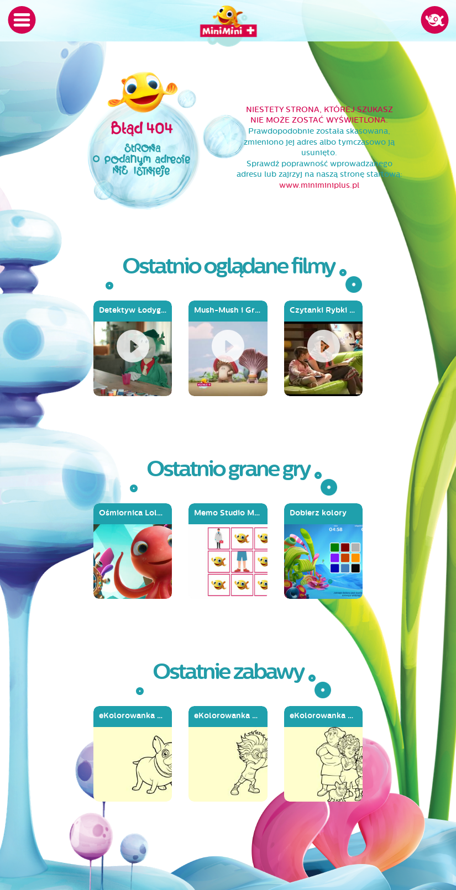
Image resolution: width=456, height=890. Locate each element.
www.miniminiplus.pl (319, 185)
